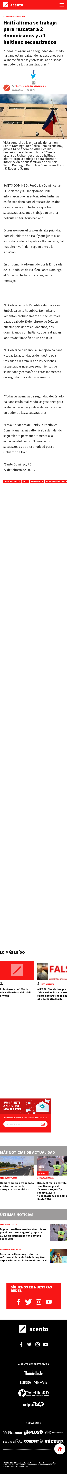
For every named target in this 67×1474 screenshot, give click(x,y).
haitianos (37, 481)
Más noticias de (27, 1152)
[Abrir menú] (62, 4)
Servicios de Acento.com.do (31, 86)
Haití (25, 481)
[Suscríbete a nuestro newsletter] (43, 1124)
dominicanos (12, 481)
